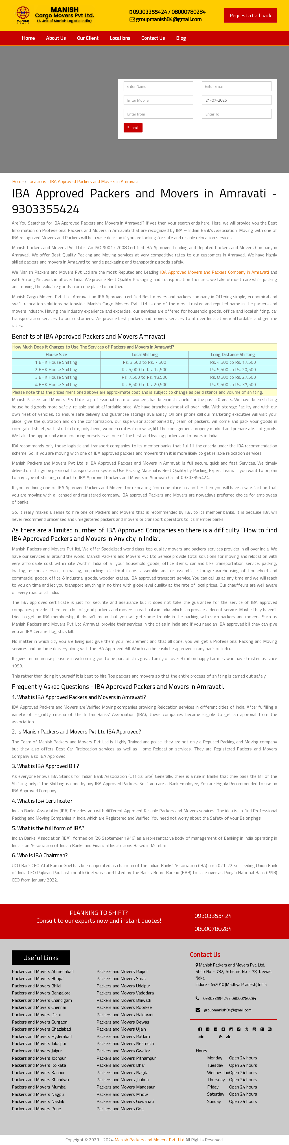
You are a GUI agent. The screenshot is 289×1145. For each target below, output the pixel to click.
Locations (120, 38)
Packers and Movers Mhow (122, 1094)
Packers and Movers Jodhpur (39, 1058)
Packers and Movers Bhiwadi (124, 1000)
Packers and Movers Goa (120, 1108)
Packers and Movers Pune (36, 1108)
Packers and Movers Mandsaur (126, 1086)
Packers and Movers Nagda (122, 1072)
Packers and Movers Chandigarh (42, 1000)
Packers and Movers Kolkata (39, 1065)
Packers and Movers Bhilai (36, 985)
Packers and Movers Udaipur (123, 985)
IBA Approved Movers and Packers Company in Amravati (214, 272)
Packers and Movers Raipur (122, 971)
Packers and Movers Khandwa (40, 1079)
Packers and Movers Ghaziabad (41, 1029)
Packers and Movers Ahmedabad (43, 971)
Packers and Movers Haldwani (125, 1014)
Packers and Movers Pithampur (126, 1058)
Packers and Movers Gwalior (123, 1050)
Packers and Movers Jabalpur (39, 1043)
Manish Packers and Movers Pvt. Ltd (149, 1139)
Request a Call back (250, 15)
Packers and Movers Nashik (38, 1101)
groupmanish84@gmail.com (227, 1010)
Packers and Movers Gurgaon (39, 1021)
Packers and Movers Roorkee (124, 1007)
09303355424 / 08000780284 (229, 998)
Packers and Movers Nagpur (38, 1094)
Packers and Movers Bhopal (38, 978)
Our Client (87, 38)
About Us (56, 38)
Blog (181, 38)
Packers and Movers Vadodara (125, 992)
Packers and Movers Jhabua (123, 1079)
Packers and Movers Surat (121, 978)
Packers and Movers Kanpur (38, 1072)
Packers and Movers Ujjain (121, 1029)
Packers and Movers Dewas (123, 1021)
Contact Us (153, 38)
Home (28, 38)
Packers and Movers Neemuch (125, 1043)
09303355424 (213, 915)
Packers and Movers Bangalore (41, 992)
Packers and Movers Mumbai (39, 1086)
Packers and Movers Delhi (36, 1014)
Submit (133, 127)
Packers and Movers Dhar (121, 1065)
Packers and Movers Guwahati (125, 1101)
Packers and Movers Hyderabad (42, 1036)
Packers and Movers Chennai (39, 1007)
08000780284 (213, 928)
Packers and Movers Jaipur (37, 1050)
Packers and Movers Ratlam (123, 1036)
